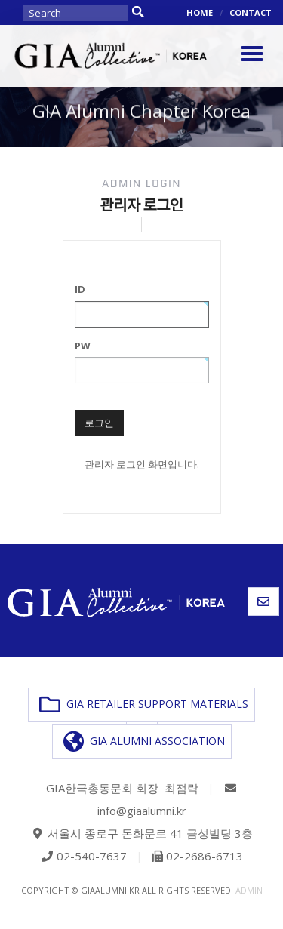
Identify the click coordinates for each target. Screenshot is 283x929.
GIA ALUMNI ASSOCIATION (144, 741)
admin (249, 890)
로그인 (99, 422)
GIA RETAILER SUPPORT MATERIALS (143, 704)
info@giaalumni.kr (141, 810)
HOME (199, 12)
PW (83, 345)
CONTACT (250, 12)
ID (80, 289)
